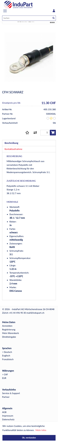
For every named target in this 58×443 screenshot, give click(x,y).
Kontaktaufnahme (13, 149)
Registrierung (8, 329)
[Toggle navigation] (5, 11)
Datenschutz (8, 419)
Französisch (7, 359)
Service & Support (11, 393)
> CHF (5, 374)
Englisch (6, 355)
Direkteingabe (9, 336)
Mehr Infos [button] (40, 430)
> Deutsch (7, 352)
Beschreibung (11, 143)
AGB (4, 412)
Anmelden (7, 325)
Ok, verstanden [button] (29, 437)
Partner (6, 396)
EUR (4, 378)
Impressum (7, 415)
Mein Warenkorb (10, 333)
